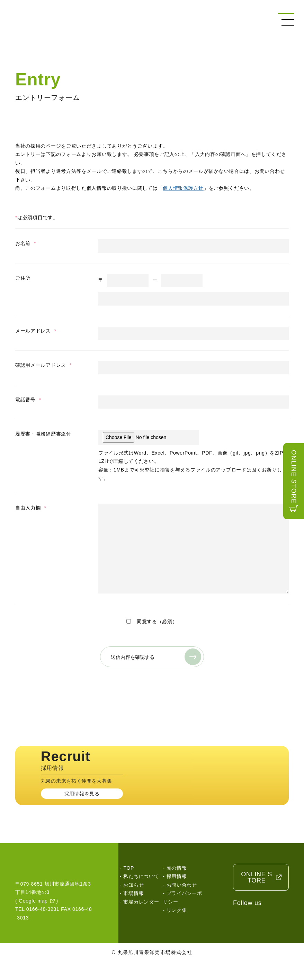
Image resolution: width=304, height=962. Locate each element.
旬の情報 (177, 868)
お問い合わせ (182, 885)
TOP (128, 868)
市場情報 (133, 893)
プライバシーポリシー (182, 897)
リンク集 (177, 910)
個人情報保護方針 (183, 188)
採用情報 (177, 876)
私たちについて (141, 876)
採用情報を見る (82, 793)
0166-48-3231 (43, 909)
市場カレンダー (141, 902)
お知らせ (133, 885)
